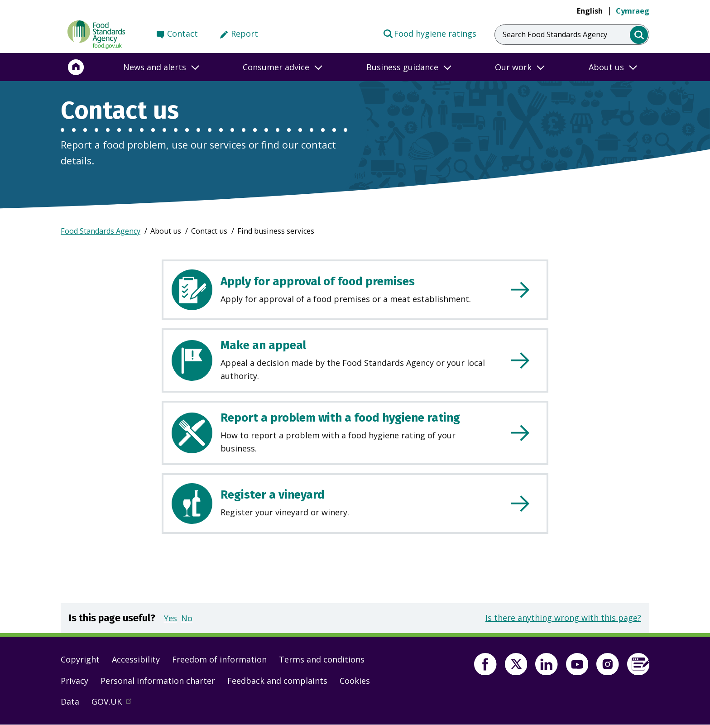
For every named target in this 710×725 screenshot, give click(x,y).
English (590, 11)
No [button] (186, 618)
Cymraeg (632, 11)
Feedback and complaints (277, 680)
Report (244, 33)
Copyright (80, 659)
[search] (639, 35)
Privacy (74, 680)
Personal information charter (158, 680)
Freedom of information (219, 659)
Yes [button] (170, 618)
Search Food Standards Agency (555, 34)
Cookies (355, 680)
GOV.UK (115, 703)
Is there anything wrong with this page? (563, 617)
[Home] (76, 67)
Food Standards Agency (100, 231)
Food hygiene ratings (429, 33)
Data (70, 701)
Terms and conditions (322, 659)
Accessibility (136, 659)
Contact (182, 33)
